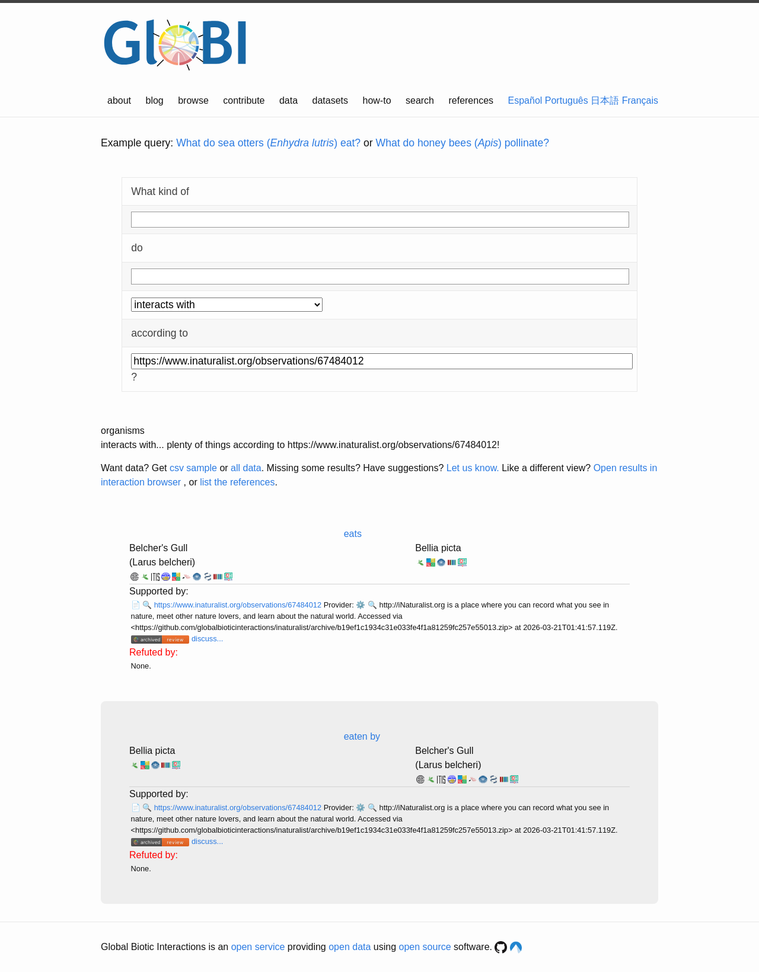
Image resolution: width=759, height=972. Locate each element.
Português (566, 100)
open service (258, 947)
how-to (377, 100)
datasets (330, 100)
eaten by (362, 736)
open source (425, 947)
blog (155, 100)
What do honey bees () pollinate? (462, 143)
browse (193, 100)
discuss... (207, 638)
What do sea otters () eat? (268, 143)
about (119, 100)
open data (350, 947)
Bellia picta (438, 548)
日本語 (605, 100)
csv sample (193, 468)
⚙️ (360, 604)
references (470, 100)
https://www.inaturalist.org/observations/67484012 (239, 604)
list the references (237, 482)
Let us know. (473, 468)
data (288, 100)
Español (525, 100)
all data (246, 468)
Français (640, 100)
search (420, 100)
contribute (243, 100)
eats (353, 534)
